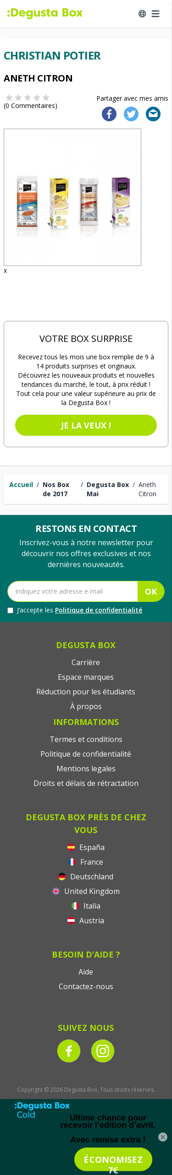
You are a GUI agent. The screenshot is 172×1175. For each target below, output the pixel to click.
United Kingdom (86, 891)
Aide (85, 972)
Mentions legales (86, 768)
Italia (86, 906)
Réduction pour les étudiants (85, 692)
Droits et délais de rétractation (86, 783)
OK (151, 591)
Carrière (86, 662)
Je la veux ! (86, 425)
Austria (85, 920)
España (86, 847)
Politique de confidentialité (98, 610)
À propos (86, 706)
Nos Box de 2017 (56, 489)
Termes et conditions (86, 739)
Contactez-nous (86, 986)
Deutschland (85, 877)
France (85, 862)
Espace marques (86, 677)
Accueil (21, 484)
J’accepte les (74, 610)
